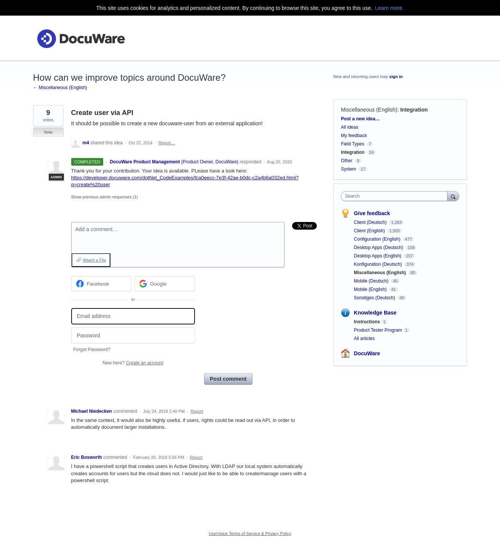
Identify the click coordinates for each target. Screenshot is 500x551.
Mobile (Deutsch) (372, 281)
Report (196, 411)
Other (346, 160)
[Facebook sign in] (101, 283)
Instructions (367, 321)
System (348, 169)
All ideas (349, 127)
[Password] (133, 335)
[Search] (453, 196)
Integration (414, 110)
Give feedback (372, 213)
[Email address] (133, 316)
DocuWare (367, 353)
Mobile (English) (371, 289)
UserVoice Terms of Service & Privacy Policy (250, 533)
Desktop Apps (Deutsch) (379, 247)
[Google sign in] (164, 283)
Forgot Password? (91, 349)
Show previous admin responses (104, 197)
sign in (396, 76)
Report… (166, 143)
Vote (48, 132)
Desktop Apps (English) (378, 256)
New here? (132, 363)
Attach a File (94, 260)
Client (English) (370, 230)
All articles (364, 338)
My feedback (354, 135)
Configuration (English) (377, 239)
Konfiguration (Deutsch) (378, 264)
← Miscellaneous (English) (60, 87)
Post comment (228, 379)
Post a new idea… (360, 118)
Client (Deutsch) (371, 222)
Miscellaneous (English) (369, 110)
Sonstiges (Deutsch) (375, 297)
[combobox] (396, 196)
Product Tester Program (378, 330)
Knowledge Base (375, 313)
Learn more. (389, 8)
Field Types (352, 144)
